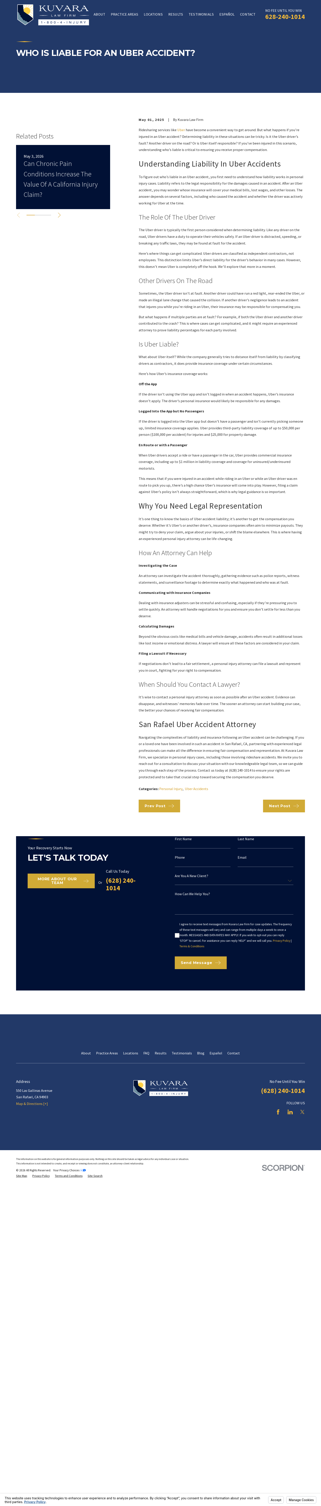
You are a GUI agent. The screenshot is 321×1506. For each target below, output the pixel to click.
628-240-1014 (285, 16)
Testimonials (182, 1158)
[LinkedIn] (290, 1217)
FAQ (146, 1158)
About (86, 1158)
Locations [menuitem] (153, 14)
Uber (181, 130)
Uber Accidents (196, 789)
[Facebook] (278, 1217)
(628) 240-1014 (283, 1196)
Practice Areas (107, 1158)
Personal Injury (170, 789)
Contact (233, 1158)
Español (216, 1158)
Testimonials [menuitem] (201, 14)
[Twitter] (302, 1217)
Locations (130, 1158)
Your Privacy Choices (69, 1276)
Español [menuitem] (227, 14)
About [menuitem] (99, 14)
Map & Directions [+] (32, 1208)
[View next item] (59, 277)
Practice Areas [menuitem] (124, 14)
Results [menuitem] (175, 14)
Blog (200, 1158)
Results (161, 1158)
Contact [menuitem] (247, 14)
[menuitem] (21, 1281)
